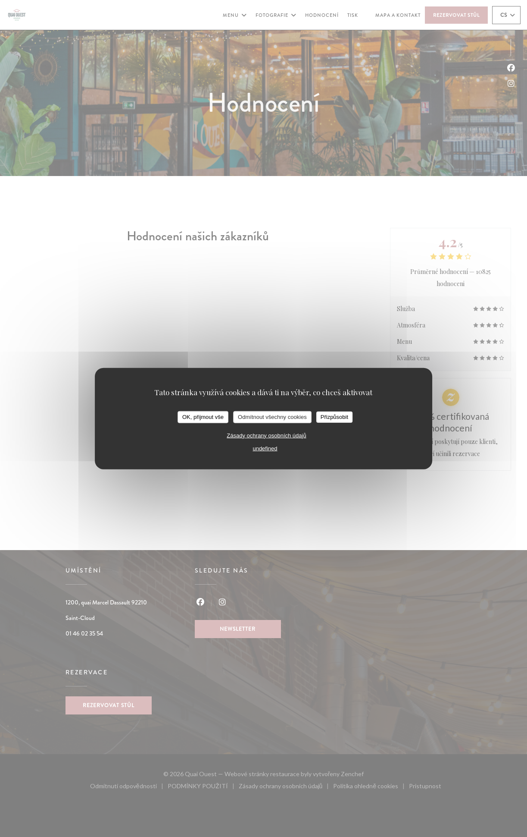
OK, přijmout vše (203, 417)
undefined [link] (265, 448)
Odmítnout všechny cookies (272, 417)
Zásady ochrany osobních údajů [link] (266, 435)
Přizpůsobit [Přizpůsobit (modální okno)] (334, 417)
